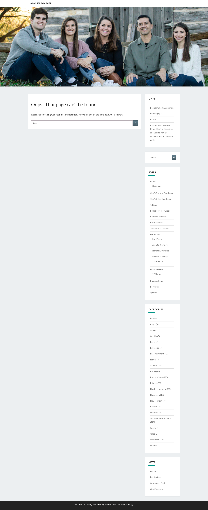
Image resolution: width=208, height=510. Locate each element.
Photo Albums (156, 281)
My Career (156, 186)
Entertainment (157, 353)
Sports (153, 428)
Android (153, 318)
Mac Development (158, 389)
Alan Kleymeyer (40, 3)
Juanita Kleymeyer (160, 244)
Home (153, 371)
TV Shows (156, 274)
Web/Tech (154, 439)
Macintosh (155, 395)
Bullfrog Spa (156, 113)
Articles (153, 205)
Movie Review (156, 400)
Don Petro (157, 239)
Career (153, 330)
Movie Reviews (156, 269)
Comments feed (157, 483)
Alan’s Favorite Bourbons (161, 193)
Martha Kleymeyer (160, 250)
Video (152, 433)
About (153, 181)
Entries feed (155, 477)
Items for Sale (156, 222)
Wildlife (153, 445)
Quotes (153, 292)
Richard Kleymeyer (160, 256)
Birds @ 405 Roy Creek (160, 210)
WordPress (110, 504)
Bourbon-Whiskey (158, 216)
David (152, 342)
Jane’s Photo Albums (159, 228)
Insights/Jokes (157, 377)
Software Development (160, 418)
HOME (153, 119)
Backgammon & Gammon (162, 107)
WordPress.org (157, 489)
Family (153, 359)
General (153, 365)
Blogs (152, 324)
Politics (153, 406)
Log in (153, 471)
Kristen (153, 383)
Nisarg (129, 504)
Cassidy (153, 336)
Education (154, 347)
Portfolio (154, 286)
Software (154, 412)
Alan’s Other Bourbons (160, 199)
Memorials (155, 234)
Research (158, 261)
